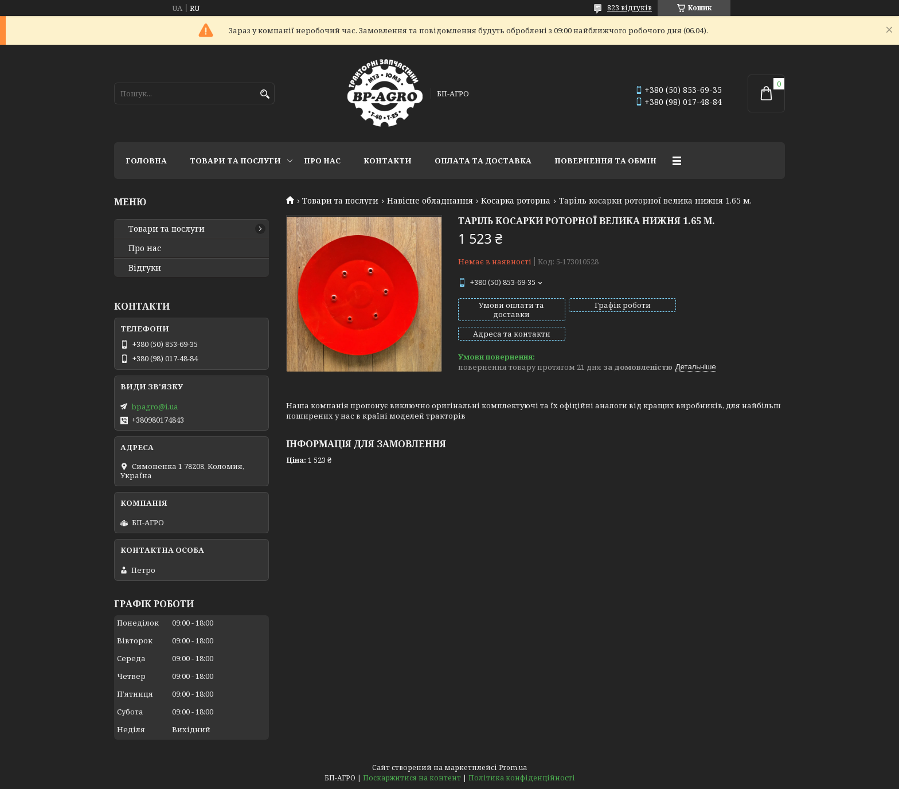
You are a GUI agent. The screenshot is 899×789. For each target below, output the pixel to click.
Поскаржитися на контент (412, 778)
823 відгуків (629, 8)
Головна (146, 160)
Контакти (387, 160)
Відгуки (144, 268)
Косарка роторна (515, 200)
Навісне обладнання (430, 200)
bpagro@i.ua (154, 406)
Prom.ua (513, 767)
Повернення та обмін (605, 160)
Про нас (322, 160)
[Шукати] (265, 94)
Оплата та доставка (483, 160)
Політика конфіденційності (521, 778)
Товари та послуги (235, 160)
